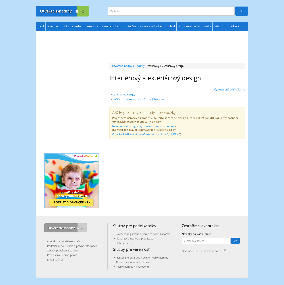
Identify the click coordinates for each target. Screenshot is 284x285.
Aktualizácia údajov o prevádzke (134, 238)
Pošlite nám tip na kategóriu (132, 266)
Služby (141, 66)
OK (241, 11)
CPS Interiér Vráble (125, 95)
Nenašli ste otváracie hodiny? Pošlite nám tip (142, 257)
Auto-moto (53, 26)
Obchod (170, 26)
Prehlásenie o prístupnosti (62, 255)
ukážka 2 (163, 134)
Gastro (118, 26)
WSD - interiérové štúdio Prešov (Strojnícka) (139, 99)
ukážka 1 (151, 134)
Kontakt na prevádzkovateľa (63, 241)
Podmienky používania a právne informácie (72, 246)
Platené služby (124, 243)
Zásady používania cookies (63, 250)
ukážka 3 (175, 134)
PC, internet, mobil (189, 26)
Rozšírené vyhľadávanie (229, 89)
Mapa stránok (55, 259)
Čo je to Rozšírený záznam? (128, 134)
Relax (217, 26)
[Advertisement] (177, 47)
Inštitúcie (131, 26)
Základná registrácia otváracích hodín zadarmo (143, 234)
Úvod (41, 26)
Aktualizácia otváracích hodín (133, 262)
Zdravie (235, 26)
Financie (106, 26)
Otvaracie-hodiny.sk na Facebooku (204, 251)
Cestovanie (91, 26)
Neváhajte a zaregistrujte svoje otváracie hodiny (143, 126)
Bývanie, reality (73, 26)
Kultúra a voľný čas (151, 26)
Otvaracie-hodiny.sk (123, 66)
